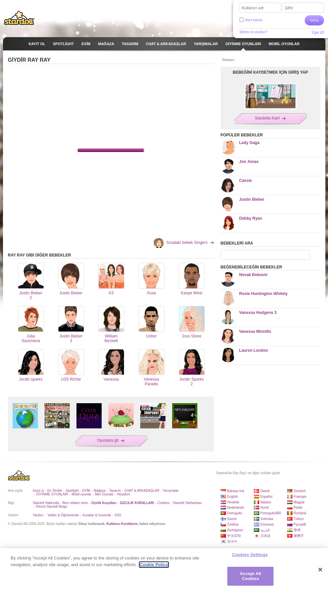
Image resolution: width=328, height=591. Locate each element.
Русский (300, 524)
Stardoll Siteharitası (187, 503)
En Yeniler (54, 490)
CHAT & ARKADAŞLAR (141, 490)
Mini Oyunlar (104, 494)
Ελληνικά (267, 524)
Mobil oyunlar (81, 494)
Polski (298, 507)
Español (267, 496)
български (235, 530)
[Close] (320, 570)
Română (300, 513)
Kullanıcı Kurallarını (122, 524)
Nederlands (235, 507)
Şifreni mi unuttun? (253, 32)
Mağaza (100, 490)
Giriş (314, 20)
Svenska (267, 519)
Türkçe (299, 519)
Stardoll (19, 18)
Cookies (163, 503)
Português (235, 513)
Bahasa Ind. (236, 491)
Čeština (233, 524)
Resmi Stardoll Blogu (51, 506)
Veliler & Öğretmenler (63, 515)
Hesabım (123, 494)
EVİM (86, 490)
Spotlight (72, 490)
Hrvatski (233, 502)
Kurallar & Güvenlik (97, 515)
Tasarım (115, 490)
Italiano (266, 502)
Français (300, 496)
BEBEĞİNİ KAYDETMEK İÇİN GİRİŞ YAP (270, 72)
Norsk (265, 507)
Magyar (299, 502)
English (232, 496)
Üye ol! (318, 32)
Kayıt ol (38, 490)
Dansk (265, 491)
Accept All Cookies (250, 576)
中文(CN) (234, 536)
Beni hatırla (254, 20)
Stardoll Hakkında (46, 503)
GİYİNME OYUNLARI (52, 494)
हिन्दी (297, 530)
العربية (265, 530)
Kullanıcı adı (253, 8)
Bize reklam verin (75, 503)
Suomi (232, 519)
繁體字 (299, 536)
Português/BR (271, 513)
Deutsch (300, 491)
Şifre (289, 8)
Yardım (38, 515)
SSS (118, 515)
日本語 (266, 536)
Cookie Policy (154, 564)
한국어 (232, 541)
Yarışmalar (171, 490)
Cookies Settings (250, 554)
